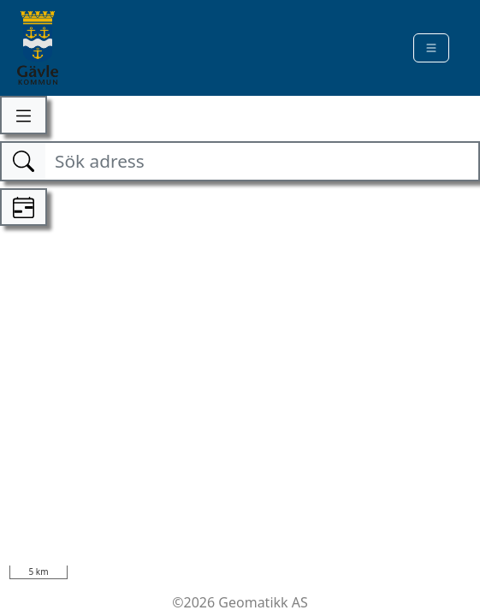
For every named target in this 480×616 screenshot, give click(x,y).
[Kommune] (37, 48)
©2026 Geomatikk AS (240, 602)
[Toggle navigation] (431, 47)
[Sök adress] (261, 161)
